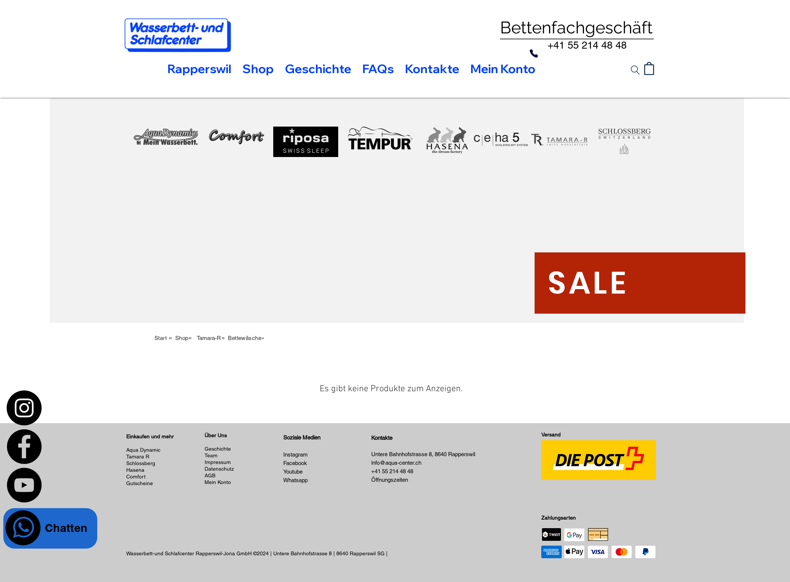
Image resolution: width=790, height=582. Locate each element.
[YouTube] (24, 485)
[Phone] (534, 53)
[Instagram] (24, 407)
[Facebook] (24, 446)
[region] (166, 185)
